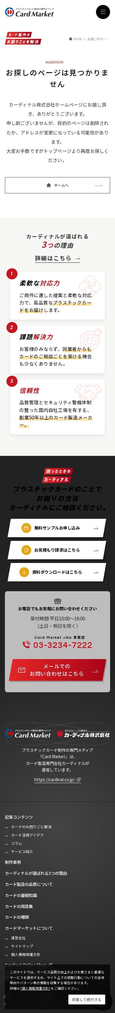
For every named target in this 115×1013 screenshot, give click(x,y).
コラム (16, 843)
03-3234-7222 (61, 642)
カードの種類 (17, 917)
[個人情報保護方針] (35, 988)
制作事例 (13, 862)
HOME (77, 39)
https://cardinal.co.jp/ (54, 779)
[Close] (86, 999)
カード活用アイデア (27, 835)
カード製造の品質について (29, 884)
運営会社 (18, 937)
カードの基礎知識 (21, 895)
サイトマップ (22, 946)
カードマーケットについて (29, 928)
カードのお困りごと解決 (31, 826)
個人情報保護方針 (25, 954)
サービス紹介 (22, 851)
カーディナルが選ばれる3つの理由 (36, 873)
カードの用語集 (19, 906)
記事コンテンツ (19, 817)
